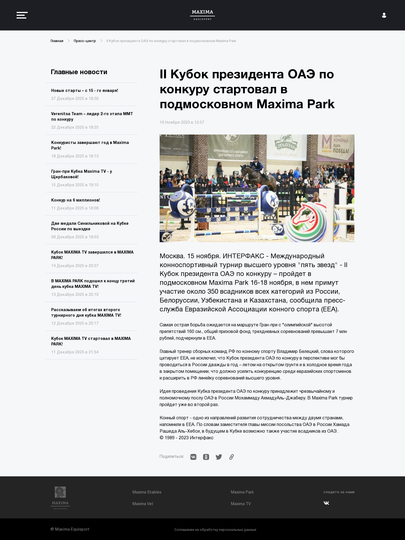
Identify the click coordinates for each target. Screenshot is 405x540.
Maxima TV (241, 504)
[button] (193, 457)
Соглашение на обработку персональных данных (215, 529)
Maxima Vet (143, 504)
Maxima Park (242, 492)
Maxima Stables (147, 492)
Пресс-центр (85, 41)
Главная (57, 41)
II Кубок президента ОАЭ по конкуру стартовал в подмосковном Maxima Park (171, 41)
